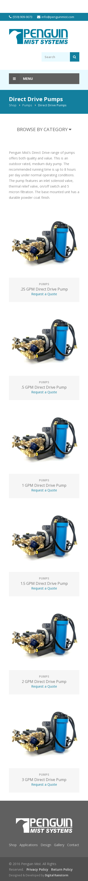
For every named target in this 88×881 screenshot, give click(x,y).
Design (46, 845)
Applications (28, 845)
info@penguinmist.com (58, 17)
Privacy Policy (37, 869)
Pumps (27, 105)
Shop (12, 105)
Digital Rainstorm (56, 875)
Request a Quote (44, 294)
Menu (21, 78)
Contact (73, 845)
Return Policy (62, 869)
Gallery (59, 845)
